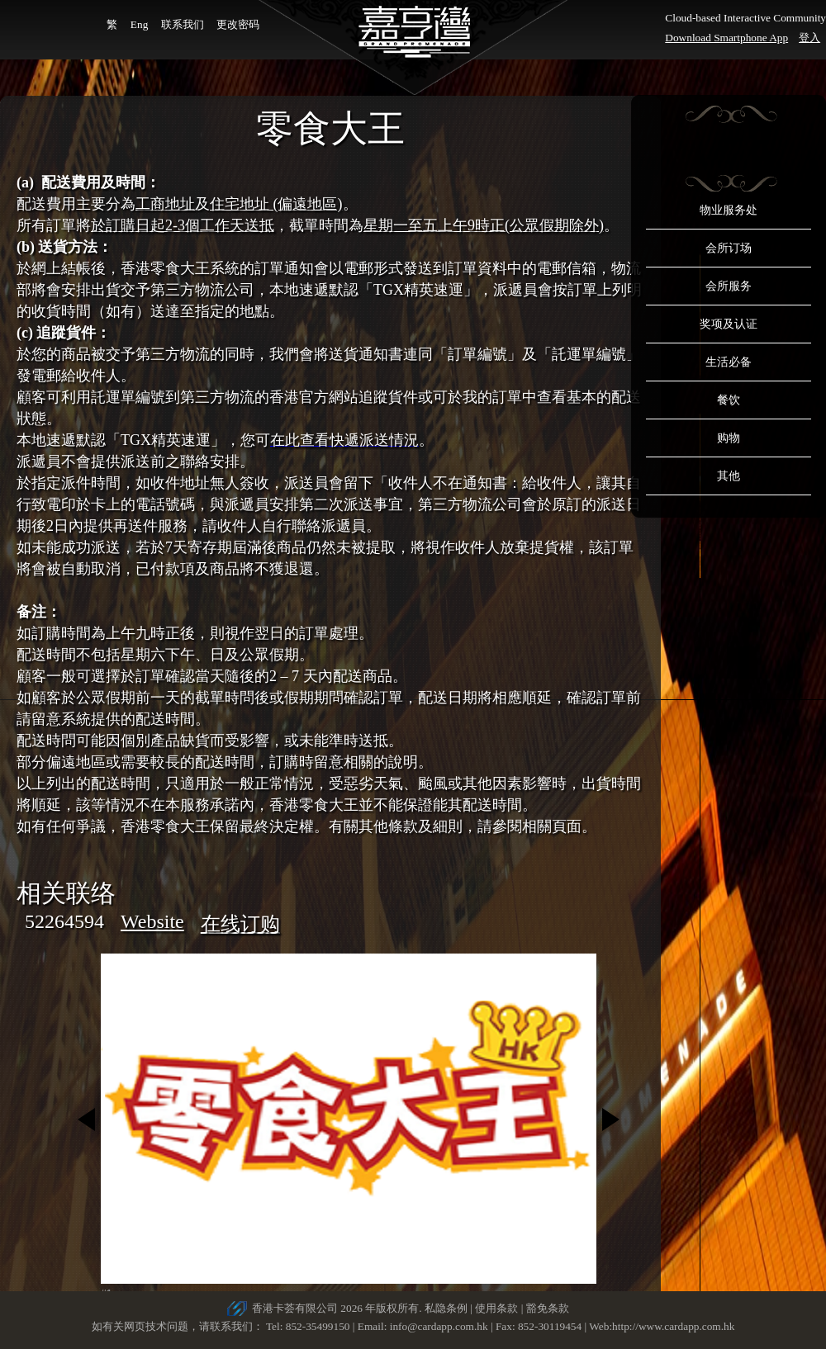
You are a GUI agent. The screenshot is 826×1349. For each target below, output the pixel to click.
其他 (728, 476)
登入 (809, 37)
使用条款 (496, 1308)
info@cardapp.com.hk (440, 1326)
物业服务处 (728, 210)
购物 (728, 438)
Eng (139, 24)
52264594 (64, 921)
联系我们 (182, 24)
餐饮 (728, 400)
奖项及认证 (728, 324)
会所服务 (728, 286)
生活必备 (728, 362)
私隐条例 (446, 1308)
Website (152, 921)
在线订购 (240, 924)
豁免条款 (547, 1308)
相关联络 (66, 892)
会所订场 (728, 248)
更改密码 (237, 24)
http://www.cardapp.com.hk (673, 1326)
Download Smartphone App (726, 37)
